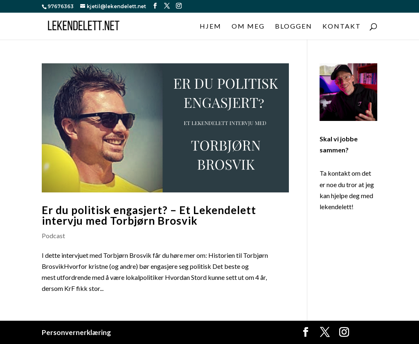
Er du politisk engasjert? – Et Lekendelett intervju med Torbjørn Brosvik (149, 215)
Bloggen (293, 26)
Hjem (210, 26)
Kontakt (341, 26)
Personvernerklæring (76, 332)
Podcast (53, 235)
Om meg (248, 26)
